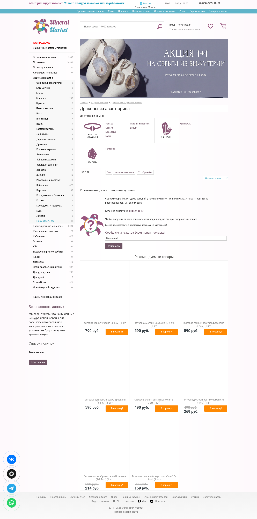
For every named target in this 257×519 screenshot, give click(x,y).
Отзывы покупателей (155, 497)
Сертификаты (197, 11)
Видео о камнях (100, 501)
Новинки (123, 11)
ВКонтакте (158, 501)
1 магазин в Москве (145, 7)
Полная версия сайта (126, 511)
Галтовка (110, 148)
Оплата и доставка (164, 11)
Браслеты (111, 132)
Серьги (109, 128)
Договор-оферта (98, 497)
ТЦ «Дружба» (145, 172)
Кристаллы (185, 123)
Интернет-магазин (124, 172)
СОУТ (116, 501)
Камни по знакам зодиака (47, 296)
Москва (147, 3)
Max (142, 501)
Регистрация (184, 24)
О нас (182, 11)
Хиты (111, 11)
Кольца (109, 123)
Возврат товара (218, 11)
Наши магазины (141, 11)
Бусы (108, 136)
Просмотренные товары (90, 11)
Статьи (195, 497)
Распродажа (41, 42)
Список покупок (42, 343)
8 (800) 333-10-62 (210, 3)
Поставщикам (58, 497)
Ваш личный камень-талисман (50, 48)
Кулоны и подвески (140, 123)
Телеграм (128, 501)
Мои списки (38, 362)
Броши (133, 128)
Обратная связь (212, 497)
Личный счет (77, 497)
